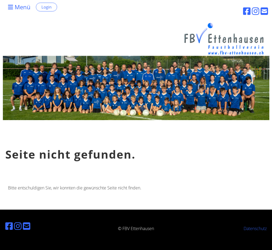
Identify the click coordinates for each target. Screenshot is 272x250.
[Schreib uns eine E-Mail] (26, 226)
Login (46, 7)
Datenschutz (255, 228)
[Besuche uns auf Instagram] (18, 226)
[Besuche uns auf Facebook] (9, 226)
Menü (19, 7)
